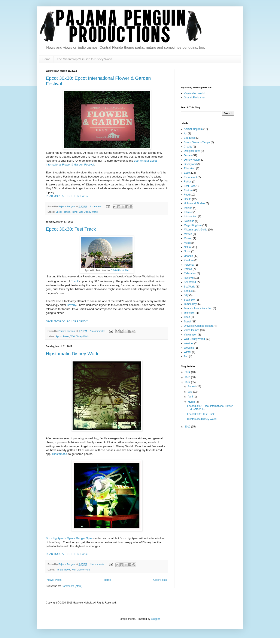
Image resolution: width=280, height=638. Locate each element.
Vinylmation (190, 334)
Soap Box (189, 299)
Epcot (59, 212)
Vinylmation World (194, 93)
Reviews (189, 277)
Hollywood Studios (194, 203)
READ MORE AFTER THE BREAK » (67, 196)
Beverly (71, 305)
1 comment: (96, 206)
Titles (187, 317)
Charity (188, 146)
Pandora (189, 260)
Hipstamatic (59, 454)
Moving (188, 238)
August (192, 386)
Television (189, 312)
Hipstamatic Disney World (73, 353)
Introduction (190, 216)
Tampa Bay (190, 303)
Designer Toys (192, 150)
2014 (188, 372)
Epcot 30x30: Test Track (71, 229)
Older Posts (160, 579)
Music (187, 242)
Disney (188, 155)
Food (187, 194)
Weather (189, 343)
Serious (188, 290)
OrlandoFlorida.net (194, 97)
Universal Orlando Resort (198, 325)
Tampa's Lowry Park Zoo (198, 308)
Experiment (190, 177)
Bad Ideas (189, 137)
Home (46, 59)
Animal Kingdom (193, 129)
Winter (187, 352)
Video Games (192, 330)
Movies (188, 234)
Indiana (188, 207)
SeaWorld (189, 286)
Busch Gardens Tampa (197, 142)
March (192, 401)
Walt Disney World (88, 212)
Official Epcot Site (119, 270)
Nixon (187, 251)
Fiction (187, 181)
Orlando (188, 255)
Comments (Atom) (71, 586)
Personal (189, 264)
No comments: (98, 331)
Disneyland (190, 164)
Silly (186, 295)
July (190, 391)
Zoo (186, 356)
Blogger (155, 618)
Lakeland (189, 221)
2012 (188, 382)
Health (187, 199)
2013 (188, 377)
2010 (188, 426)
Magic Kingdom (193, 225)
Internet (188, 212)
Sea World (190, 282)
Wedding (189, 347)
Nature (188, 247)
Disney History (192, 159)
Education (189, 168)
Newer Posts (54, 579)
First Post (189, 186)
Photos (188, 269)
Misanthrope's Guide (195, 229)
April (191, 396)
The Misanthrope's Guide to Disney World (84, 59)
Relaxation (190, 273)
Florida (66, 212)
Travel (74, 212)
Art (185, 133)
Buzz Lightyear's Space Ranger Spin (69, 538)
